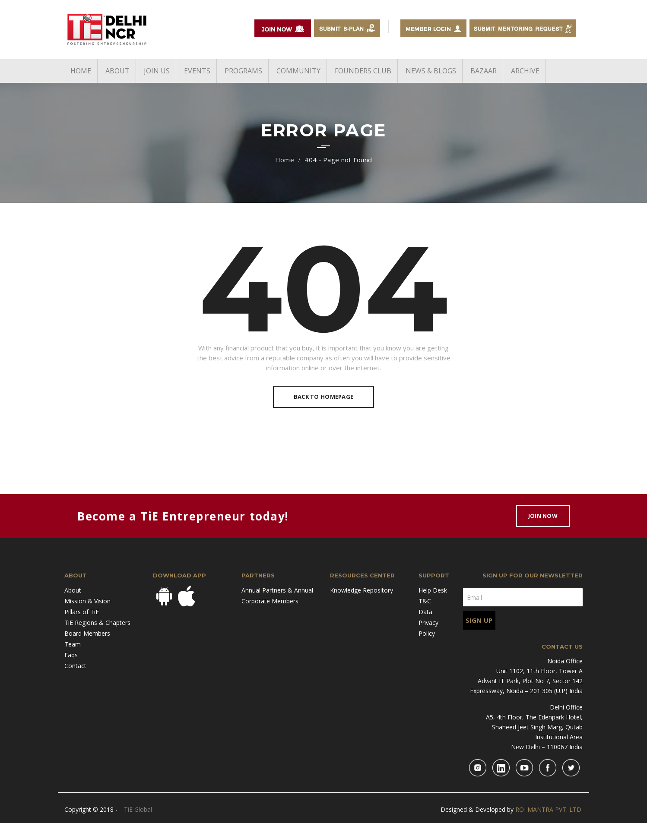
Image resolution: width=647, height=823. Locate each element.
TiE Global (138, 809)
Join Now (543, 516)
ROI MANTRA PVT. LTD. (549, 809)
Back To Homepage (323, 396)
